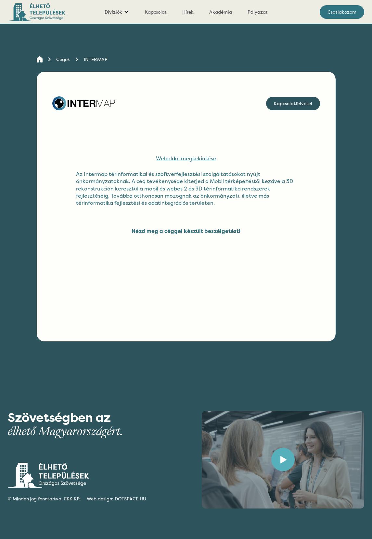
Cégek (63, 59)
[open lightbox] (283, 459)
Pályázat (258, 12)
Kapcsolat (156, 12)
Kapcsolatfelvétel (293, 103)
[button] (117, 12)
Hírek (188, 12)
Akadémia (220, 12)
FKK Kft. (73, 499)
